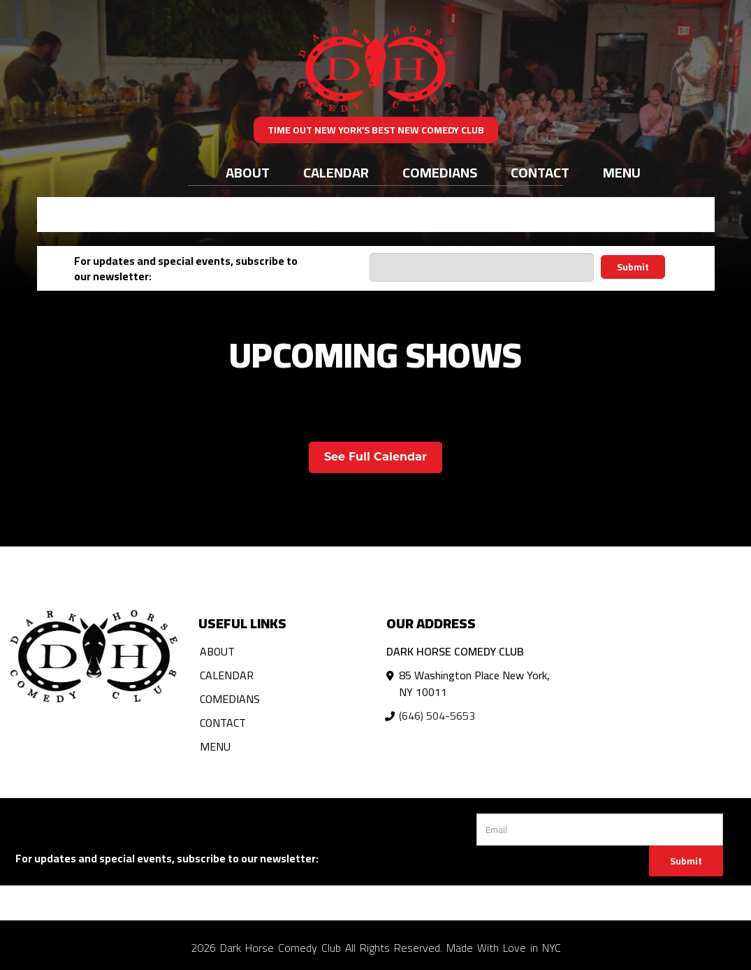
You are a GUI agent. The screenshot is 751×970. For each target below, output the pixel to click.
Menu (622, 172)
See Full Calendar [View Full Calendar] (375, 456)
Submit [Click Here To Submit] (686, 861)
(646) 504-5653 (437, 715)
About (248, 172)
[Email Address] (482, 267)
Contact (540, 172)
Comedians (439, 172)
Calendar (336, 172)
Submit (633, 267)
